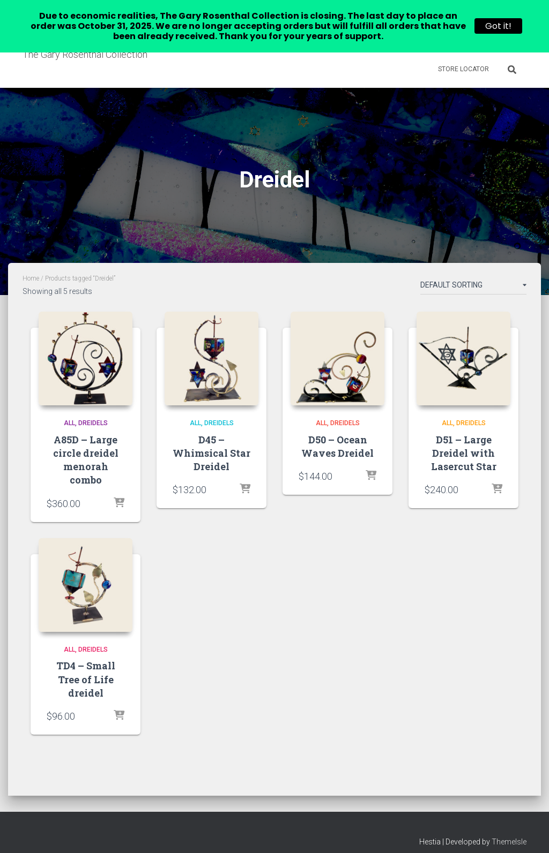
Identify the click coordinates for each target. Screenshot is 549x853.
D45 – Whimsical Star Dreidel (211, 441)
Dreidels (93, 410)
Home (31, 266)
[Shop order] (473, 275)
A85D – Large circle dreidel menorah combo (85, 447)
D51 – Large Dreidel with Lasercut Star (463, 441)
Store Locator (463, 69)
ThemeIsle (509, 829)
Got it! (498, 26)
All (69, 410)
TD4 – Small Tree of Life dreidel (85, 666)
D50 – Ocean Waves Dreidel (337, 434)
